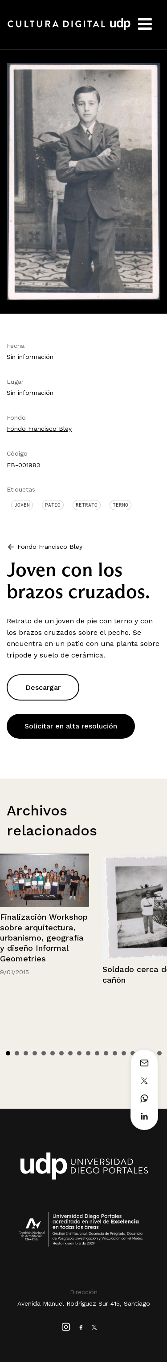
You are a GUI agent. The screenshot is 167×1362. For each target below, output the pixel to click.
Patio (53, 505)
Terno (120, 505)
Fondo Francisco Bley (39, 428)
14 (124, 1053)
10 (88, 1053)
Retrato (87, 505)
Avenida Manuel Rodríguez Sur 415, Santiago (83, 1303)
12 (106, 1053)
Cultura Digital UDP (69, 29)
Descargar (43, 687)
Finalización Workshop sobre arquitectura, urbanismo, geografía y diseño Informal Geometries (44, 937)
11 (97, 1053)
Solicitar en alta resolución (70, 726)
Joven (22, 505)
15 (132, 1053)
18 (159, 1053)
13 (115, 1053)
